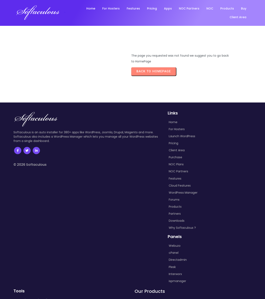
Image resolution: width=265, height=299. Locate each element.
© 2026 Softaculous (30, 164)
